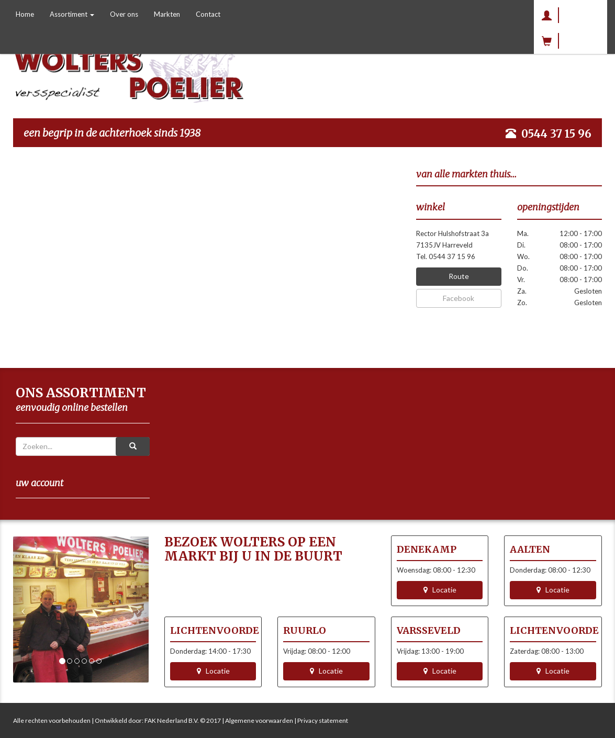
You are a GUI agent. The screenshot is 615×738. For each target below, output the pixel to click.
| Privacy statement (320, 720)
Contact (208, 14)
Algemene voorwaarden (259, 720)
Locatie (439, 589)
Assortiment (72, 14)
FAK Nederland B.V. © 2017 (182, 720)
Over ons (124, 14)
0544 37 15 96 (556, 133)
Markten (167, 14)
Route (459, 276)
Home (25, 14)
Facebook (458, 298)
